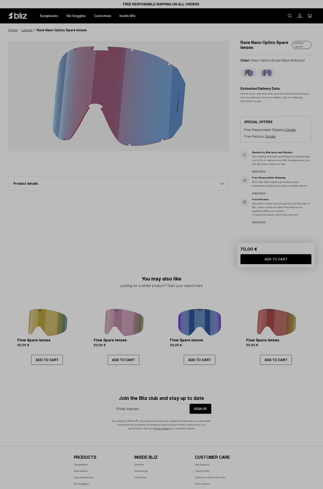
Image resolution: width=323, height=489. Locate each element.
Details (291, 129)
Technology (141, 471)
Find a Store (202, 483)
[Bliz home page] (20, 16)
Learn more (259, 192)
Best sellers (81, 471)
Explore (139, 464)
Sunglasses (49, 15)
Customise (102, 15)
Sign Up (200, 408)
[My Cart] (310, 16)
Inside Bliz (127, 15)
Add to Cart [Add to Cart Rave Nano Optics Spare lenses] (275, 296)
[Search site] (290, 16)
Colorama (140, 477)
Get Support (202, 464)
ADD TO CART (47, 360)
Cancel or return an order (210, 477)
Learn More (259, 171)
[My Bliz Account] (300, 16)
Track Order (202, 471)
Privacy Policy (162, 428)
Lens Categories (83, 477)
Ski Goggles (76, 15)
